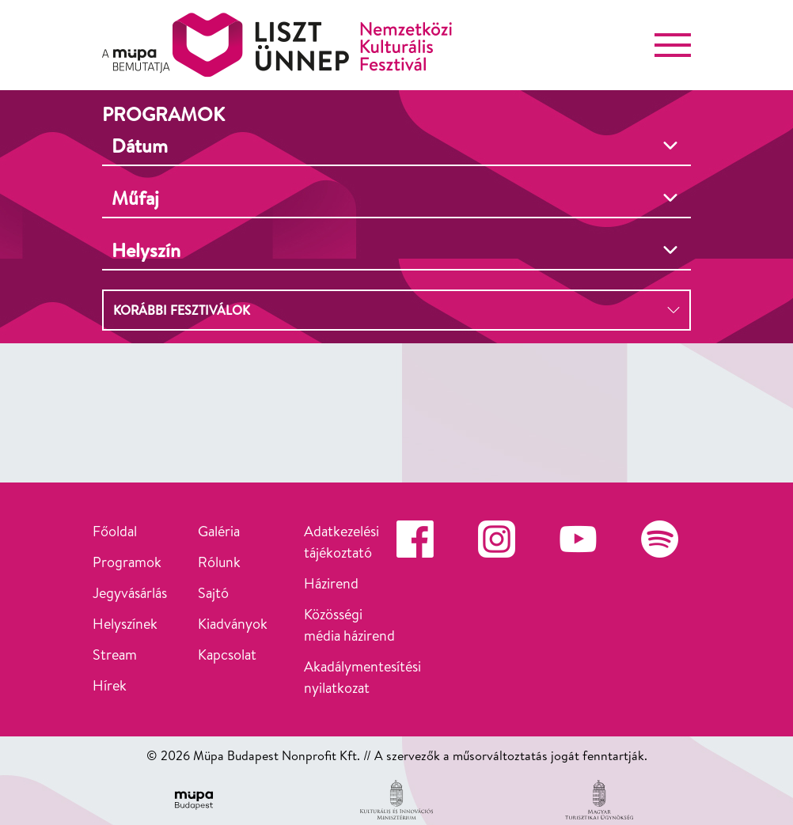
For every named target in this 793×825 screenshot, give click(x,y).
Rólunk (219, 562)
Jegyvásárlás (130, 593)
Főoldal (115, 531)
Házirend (331, 583)
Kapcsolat (227, 654)
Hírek (110, 685)
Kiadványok (232, 624)
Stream (115, 654)
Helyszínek (125, 624)
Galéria (219, 531)
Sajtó (213, 593)
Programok (127, 562)
